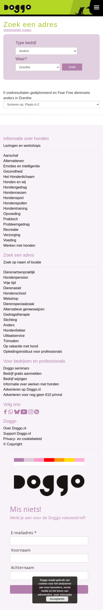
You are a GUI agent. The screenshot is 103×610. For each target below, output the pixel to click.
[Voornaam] (49, 558)
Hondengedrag (15, 187)
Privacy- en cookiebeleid (22, 439)
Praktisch (10, 219)
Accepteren (57, 599)
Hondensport (13, 198)
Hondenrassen (14, 192)
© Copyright (12, 444)
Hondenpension (15, 277)
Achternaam (22, 567)
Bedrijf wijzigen (15, 379)
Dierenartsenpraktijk (19, 272)
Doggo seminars (16, 368)
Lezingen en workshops (22, 145)
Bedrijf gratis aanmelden (22, 373)
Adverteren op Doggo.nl (22, 389)
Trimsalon (11, 341)
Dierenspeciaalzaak (18, 304)
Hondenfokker (14, 330)
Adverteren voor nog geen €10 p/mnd (32, 395)
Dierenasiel (12, 288)
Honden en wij (14, 182)
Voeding (9, 240)
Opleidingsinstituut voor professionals (32, 351)
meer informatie (63, 594)
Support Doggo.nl (17, 433)
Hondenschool (14, 293)
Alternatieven (13, 161)
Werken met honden (19, 245)
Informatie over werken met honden (31, 384)
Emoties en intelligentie (21, 166)
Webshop (10, 298)
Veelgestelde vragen (17, 30)
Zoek (72, 67)
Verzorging (11, 235)
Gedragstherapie (16, 314)
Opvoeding (11, 214)
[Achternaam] (49, 575)
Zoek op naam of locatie (22, 262)
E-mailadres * (24, 532)
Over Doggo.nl (14, 428)
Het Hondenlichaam (19, 177)
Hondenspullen (15, 203)
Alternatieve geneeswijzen (24, 309)
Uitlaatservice (14, 336)
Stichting (10, 320)
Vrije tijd (9, 283)
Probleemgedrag (16, 224)
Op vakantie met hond (20, 346)
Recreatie (10, 229)
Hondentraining (15, 208)
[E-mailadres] (49, 540)
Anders (9, 325)
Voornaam (21, 550)
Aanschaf (10, 155)
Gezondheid (12, 171)
